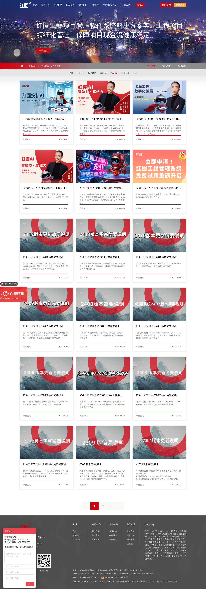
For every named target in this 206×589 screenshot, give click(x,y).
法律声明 (113, 539)
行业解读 (80, 73)
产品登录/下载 (109, 5)
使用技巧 (76, 535)
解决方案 (45, 5)
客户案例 (57, 5)
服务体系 (113, 531)
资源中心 (82, 5)
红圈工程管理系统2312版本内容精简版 (44, 464)
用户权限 (85, 582)
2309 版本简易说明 (90, 464)
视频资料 (181, 66)
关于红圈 (94, 5)
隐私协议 (76, 582)
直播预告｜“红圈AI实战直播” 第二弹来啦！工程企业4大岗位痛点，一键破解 (121, 119)
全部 (71, 73)
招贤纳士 (131, 539)
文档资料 (166, 66)
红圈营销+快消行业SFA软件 (133, 570)
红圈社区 (113, 535)
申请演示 (43, 50)
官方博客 (45, 66)
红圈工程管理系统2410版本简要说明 (156, 257)
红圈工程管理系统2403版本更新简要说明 (159, 395)
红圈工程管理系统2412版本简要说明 (43, 257)
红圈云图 (125, 5)
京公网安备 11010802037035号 (114, 577)
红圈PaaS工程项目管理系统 (83, 570)
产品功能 (94, 582)
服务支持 (70, 5)
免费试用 (180, 5)
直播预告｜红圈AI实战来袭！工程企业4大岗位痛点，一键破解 (57, 188)
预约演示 (166, 5)
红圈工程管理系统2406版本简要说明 (43, 395)
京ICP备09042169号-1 (88, 577)
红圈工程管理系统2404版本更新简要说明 (102, 395)
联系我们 (131, 544)
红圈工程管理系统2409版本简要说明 (43, 326)
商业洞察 (92, 73)
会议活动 (103, 73)
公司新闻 (125, 73)
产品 (35, 5)
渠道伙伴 (131, 535)
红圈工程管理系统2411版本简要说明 (100, 257)
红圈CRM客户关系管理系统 (108, 570)
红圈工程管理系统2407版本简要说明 (156, 326)
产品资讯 (114, 73)
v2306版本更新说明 (147, 464)
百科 (135, 73)
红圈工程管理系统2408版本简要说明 (100, 326)
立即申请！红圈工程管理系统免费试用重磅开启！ (163, 188)
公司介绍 (131, 531)
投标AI (140, 5)
